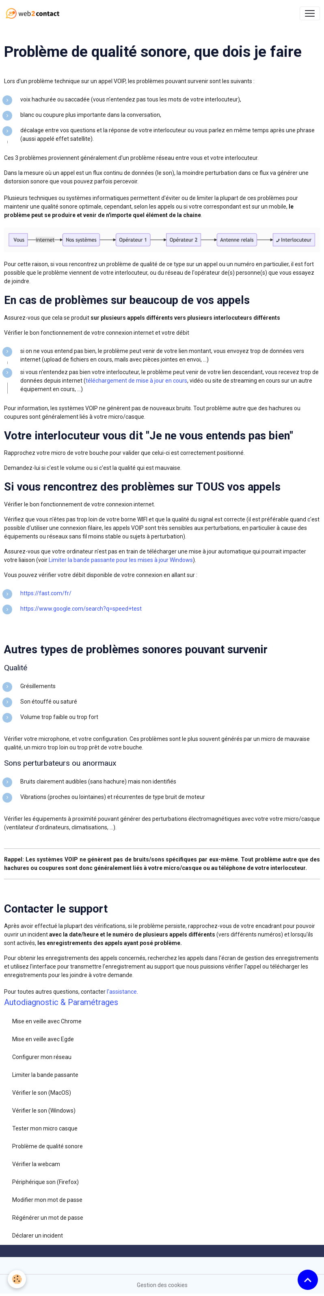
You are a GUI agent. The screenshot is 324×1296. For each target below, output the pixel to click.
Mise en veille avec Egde (43, 1039)
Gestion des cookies (162, 1285)
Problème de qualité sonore (47, 1146)
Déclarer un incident (37, 1235)
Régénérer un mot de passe (47, 1217)
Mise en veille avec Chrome (47, 1021)
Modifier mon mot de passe (47, 1200)
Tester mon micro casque (45, 1128)
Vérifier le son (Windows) (44, 1110)
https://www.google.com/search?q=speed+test (81, 608)
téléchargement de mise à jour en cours (136, 380)
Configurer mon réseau (41, 1057)
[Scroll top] (308, 1280)
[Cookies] (17, 1279)
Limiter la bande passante (45, 1075)
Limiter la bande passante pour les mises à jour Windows (121, 560)
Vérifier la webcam (36, 1164)
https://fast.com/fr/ (45, 593)
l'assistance (122, 991)
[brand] (34, 13)
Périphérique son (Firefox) (45, 1182)
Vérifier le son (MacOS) (41, 1092)
